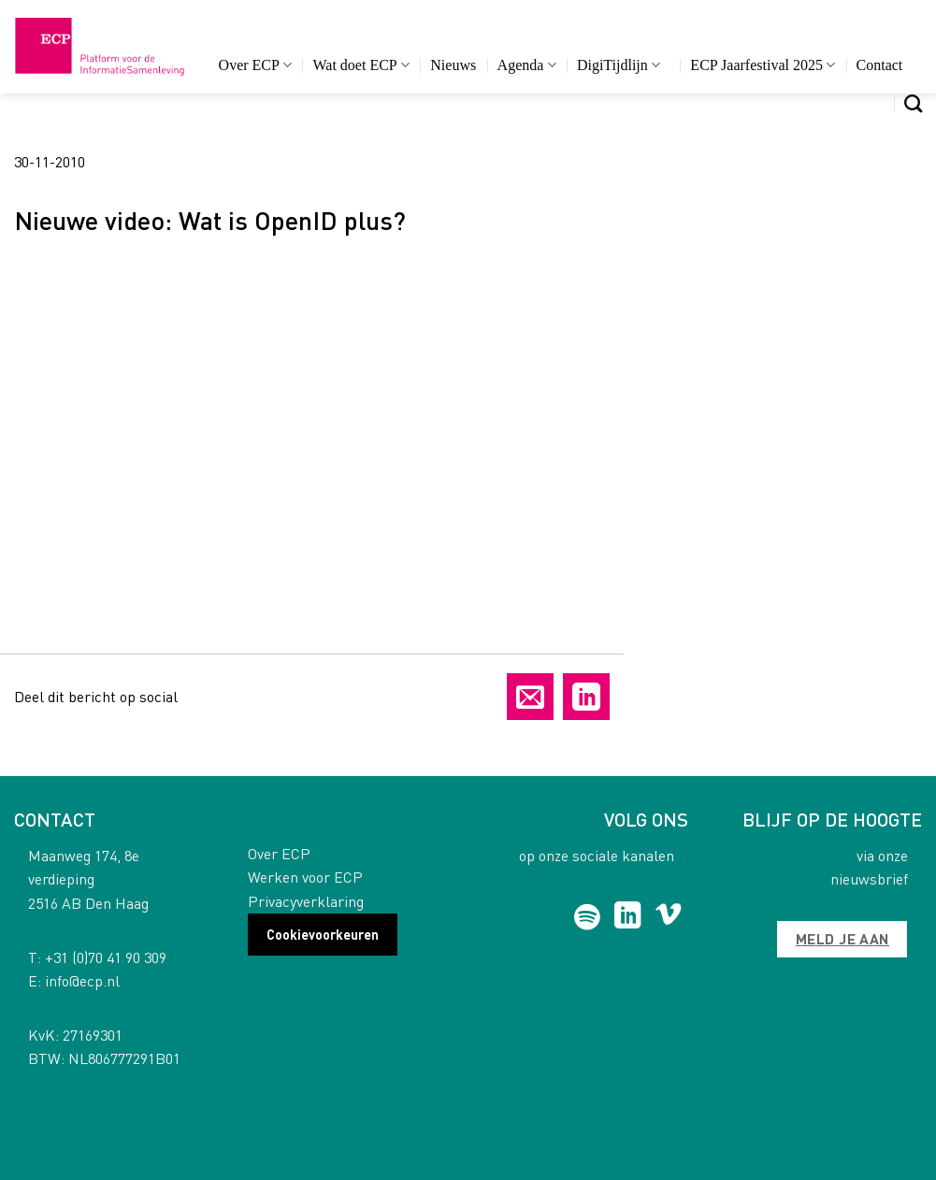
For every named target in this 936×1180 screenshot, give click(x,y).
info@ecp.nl (82, 980)
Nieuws (453, 65)
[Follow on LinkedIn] (627, 917)
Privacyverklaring (306, 901)
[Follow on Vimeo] (668, 917)
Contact (880, 65)
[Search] (913, 103)
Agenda (526, 65)
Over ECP (256, 65)
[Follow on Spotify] (587, 917)
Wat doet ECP (360, 65)
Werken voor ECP (305, 876)
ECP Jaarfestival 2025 (762, 65)
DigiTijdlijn (618, 65)
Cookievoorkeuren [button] (322, 934)
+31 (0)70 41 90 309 (105, 957)
